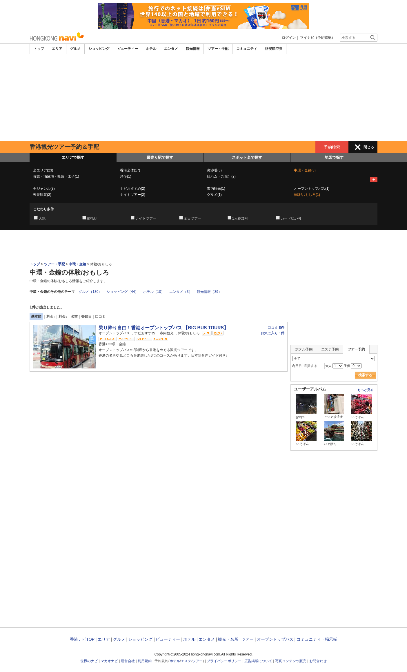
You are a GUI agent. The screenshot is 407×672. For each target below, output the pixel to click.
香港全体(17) (130, 170)
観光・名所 (228, 639)
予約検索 (332, 147)
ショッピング (98, 49)
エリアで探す (73, 157)
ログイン (289, 38)
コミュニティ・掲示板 (317, 639)
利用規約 (145, 661)
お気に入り (272, 333)
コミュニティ (246, 49)
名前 (74, 317)
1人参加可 (240, 218)
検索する (365, 375)
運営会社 (128, 661)
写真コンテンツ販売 (290, 661)
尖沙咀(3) (214, 170)
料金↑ (50, 317)
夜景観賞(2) (42, 195)
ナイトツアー (145, 218)
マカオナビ (109, 661)
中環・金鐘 (77, 264)
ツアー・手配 (218, 49)
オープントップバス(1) (312, 189)
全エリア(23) (43, 170)
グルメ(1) (214, 195)
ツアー (247, 639)
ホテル (151, 49)
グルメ (75, 49)
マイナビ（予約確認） (317, 38)
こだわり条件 (43, 209)
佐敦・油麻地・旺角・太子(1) (56, 176)
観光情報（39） (209, 292)
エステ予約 (330, 349)
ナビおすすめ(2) (132, 189)
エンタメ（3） (180, 292)
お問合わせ (318, 661)
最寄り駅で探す (160, 157)
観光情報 (193, 49)
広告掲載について (258, 661)
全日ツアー (192, 218)
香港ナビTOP (82, 639)
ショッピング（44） (122, 292)
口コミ (100, 317)
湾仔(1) (125, 176)
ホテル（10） (153, 292)
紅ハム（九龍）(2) (221, 176)
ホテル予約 (303, 349)
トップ (39, 49)
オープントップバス (275, 639)
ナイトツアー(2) (132, 195)
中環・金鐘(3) (305, 170)
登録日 (86, 317)
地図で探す (334, 157)
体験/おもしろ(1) (307, 195)
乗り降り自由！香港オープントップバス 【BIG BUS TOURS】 (163, 327)
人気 (42, 218)
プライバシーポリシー (224, 661)
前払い (92, 218)
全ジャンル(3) (44, 189)
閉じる (369, 147)
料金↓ (63, 317)
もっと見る (365, 390)
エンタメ (171, 49)
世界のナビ (89, 661)
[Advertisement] (203, 97)
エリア (57, 49)
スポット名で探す (247, 157)
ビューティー (127, 49)
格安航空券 (273, 49)
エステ (186, 661)
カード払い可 (291, 218)
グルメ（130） (90, 292)
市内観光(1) (216, 189)
